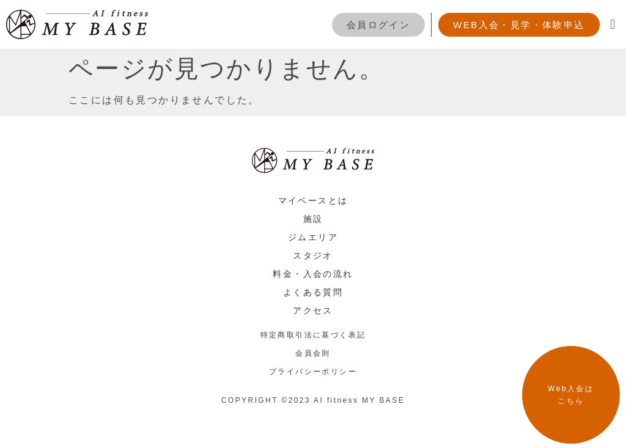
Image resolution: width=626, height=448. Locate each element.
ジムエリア (313, 237)
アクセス (313, 310)
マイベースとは (313, 200)
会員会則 (313, 353)
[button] (613, 25)
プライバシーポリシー (313, 371)
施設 (313, 219)
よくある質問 (313, 292)
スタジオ (313, 255)
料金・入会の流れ (313, 274)
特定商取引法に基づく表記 (313, 335)
